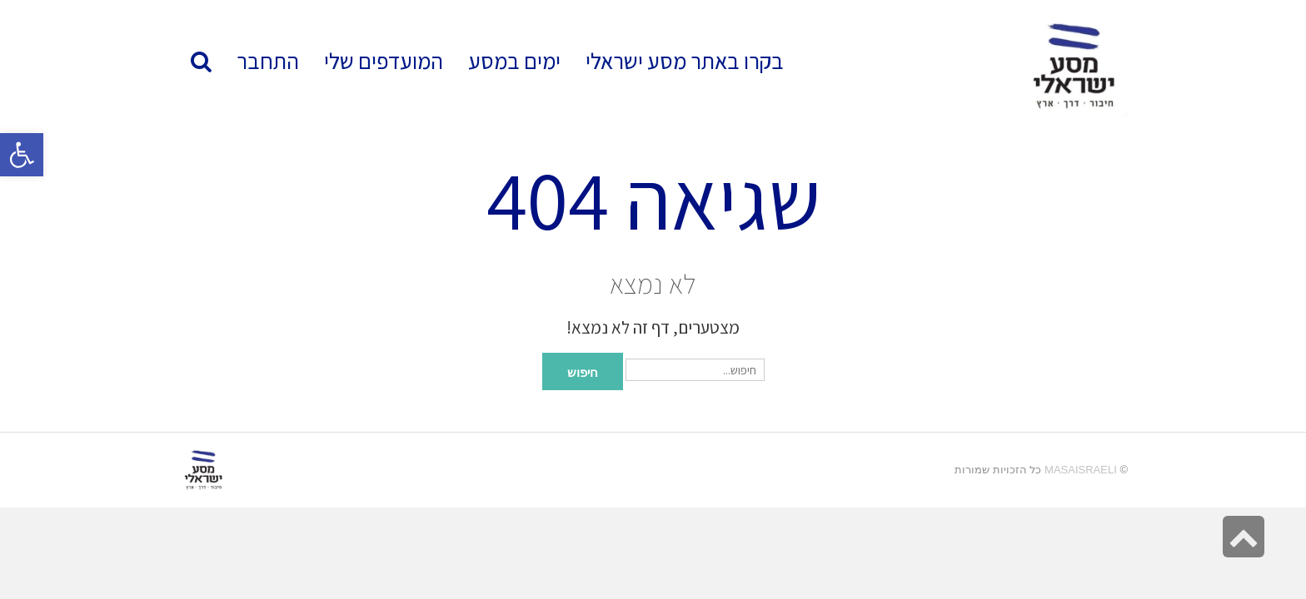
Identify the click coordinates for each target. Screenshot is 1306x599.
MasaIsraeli (1080, 469)
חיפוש (582, 371)
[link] (384, 61)
